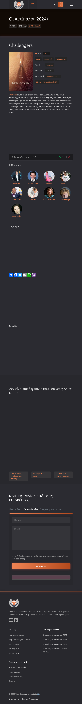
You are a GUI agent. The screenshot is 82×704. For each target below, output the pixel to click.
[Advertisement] (41, 133)
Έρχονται (17, 667)
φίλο (46, 109)
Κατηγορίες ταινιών (17, 635)
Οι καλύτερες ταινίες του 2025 (55, 639)
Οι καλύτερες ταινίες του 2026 (55, 635)
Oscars (12, 681)
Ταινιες (22, 26)
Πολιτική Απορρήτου (29, 699)
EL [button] (53, 4)
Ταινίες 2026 (14, 644)
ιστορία (22, 95)
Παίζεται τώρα (14, 672)
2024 (46, 53)
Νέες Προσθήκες (15, 676)
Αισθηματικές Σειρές (38, 474)
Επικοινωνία (14, 699)
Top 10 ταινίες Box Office (19, 639)
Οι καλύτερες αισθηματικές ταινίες (16, 476)
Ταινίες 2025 (14, 649)
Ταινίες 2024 (14, 653)
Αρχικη (13, 26)
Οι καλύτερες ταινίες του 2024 (62, 474)
